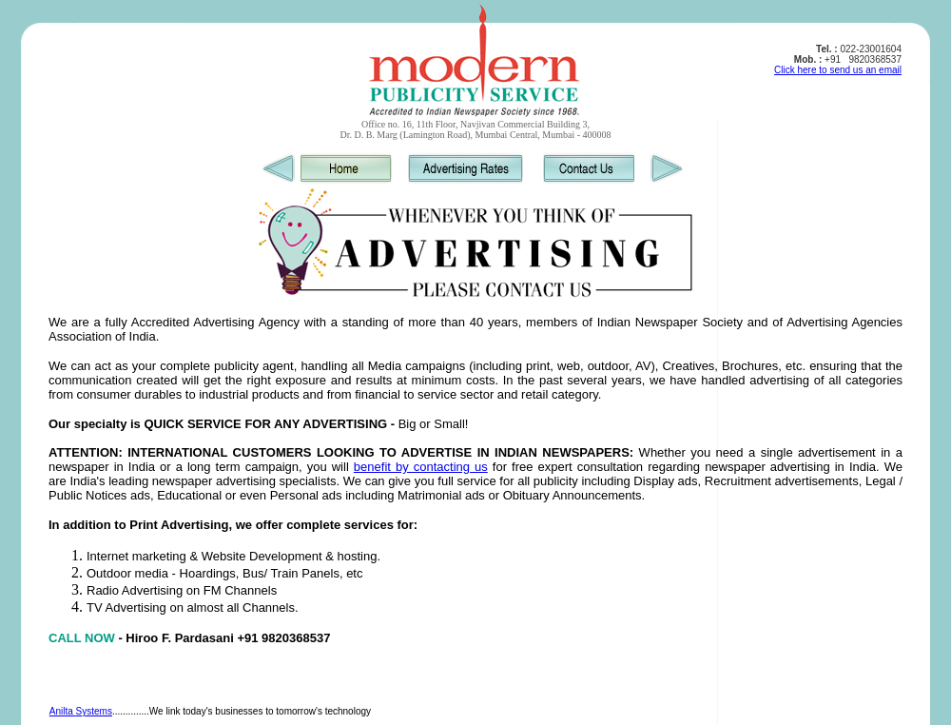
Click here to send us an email (838, 70)
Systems (94, 711)
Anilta (62, 711)
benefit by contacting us (421, 467)
